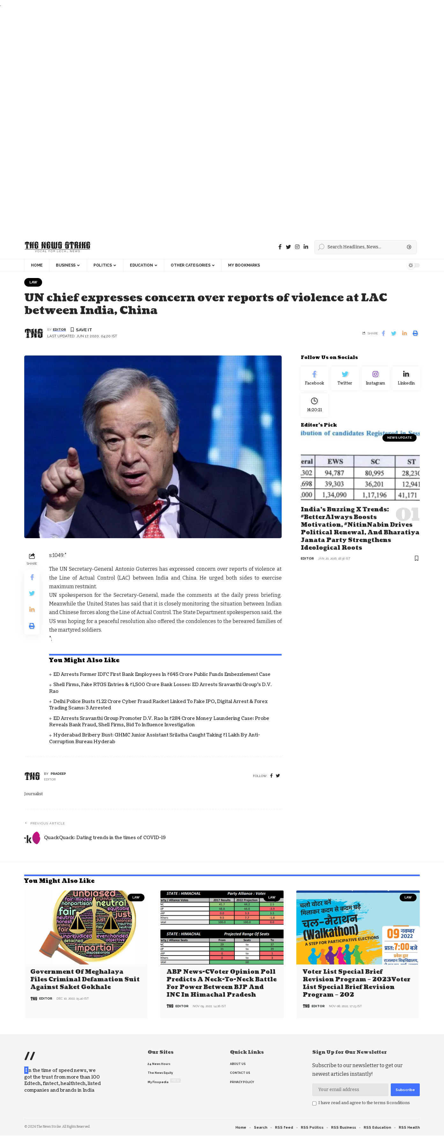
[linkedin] (306, 247)
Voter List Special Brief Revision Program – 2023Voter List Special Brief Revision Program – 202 (357, 983)
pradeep (58, 774)
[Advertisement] (191, 122)
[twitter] (278, 776)
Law (33, 282)
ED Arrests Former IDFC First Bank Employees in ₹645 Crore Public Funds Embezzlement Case (161, 675)
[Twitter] (288, 247)
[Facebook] (280, 247)
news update (399, 440)
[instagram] (297, 247)
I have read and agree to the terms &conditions (364, 1103)
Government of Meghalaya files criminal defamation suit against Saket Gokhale (85, 979)
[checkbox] (314, 1104)
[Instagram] (375, 379)
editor (59, 330)
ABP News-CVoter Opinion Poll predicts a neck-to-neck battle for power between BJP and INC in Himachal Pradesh (221, 983)
